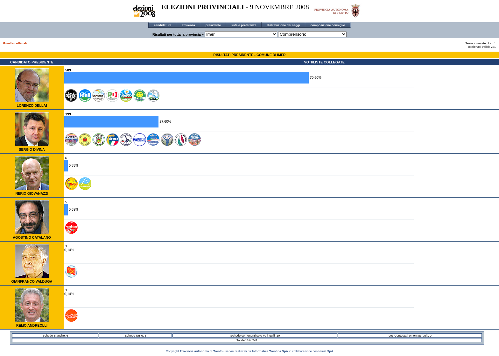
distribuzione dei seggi (283, 25)
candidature (162, 25)
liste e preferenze (243, 25)
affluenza (188, 25)
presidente (213, 25)
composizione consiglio (328, 25)
